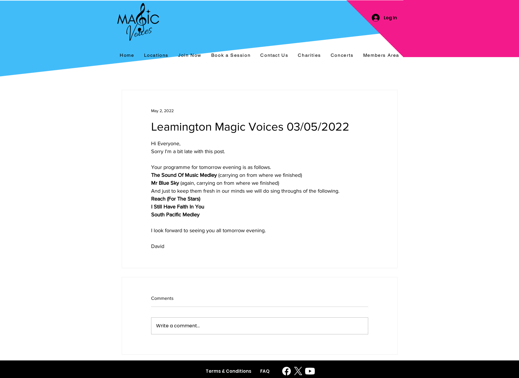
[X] (298, 371)
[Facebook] (286, 371)
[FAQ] (265, 371)
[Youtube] (310, 371)
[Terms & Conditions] (228, 371)
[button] (342, 55)
